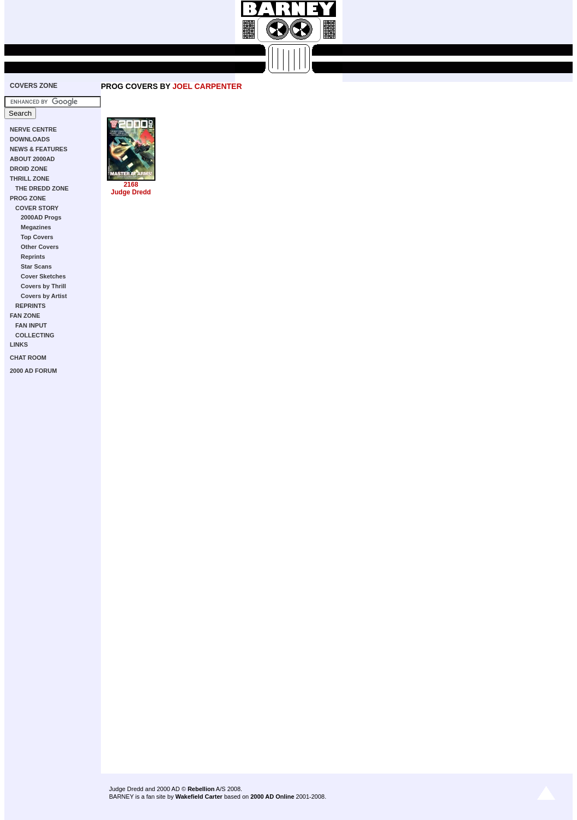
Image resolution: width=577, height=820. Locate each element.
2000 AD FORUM (33, 370)
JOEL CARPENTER (207, 86)
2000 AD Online (272, 796)
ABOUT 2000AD (32, 159)
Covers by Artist (44, 296)
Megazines (36, 227)
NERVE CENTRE (33, 129)
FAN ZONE (25, 315)
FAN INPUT (31, 325)
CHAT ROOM (28, 357)
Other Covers (40, 246)
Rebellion (201, 789)
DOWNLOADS (30, 139)
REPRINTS (30, 305)
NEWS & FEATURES (39, 149)
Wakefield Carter (198, 796)
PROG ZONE (28, 198)
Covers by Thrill (43, 286)
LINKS (19, 344)
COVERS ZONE (33, 86)
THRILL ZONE (30, 178)
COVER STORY (36, 208)
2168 (131, 184)
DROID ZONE (28, 168)
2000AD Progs (41, 217)
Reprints (33, 256)
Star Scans (36, 266)
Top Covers (37, 237)
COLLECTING (35, 335)
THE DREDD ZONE (42, 188)
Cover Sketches (43, 276)
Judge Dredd (131, 192)
